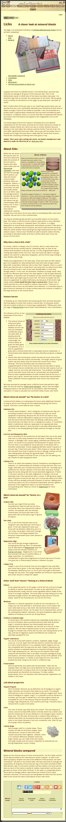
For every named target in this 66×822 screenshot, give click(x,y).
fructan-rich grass (15, 552)
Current (8, 6)
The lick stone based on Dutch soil (21, 84)
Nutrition (13, 6)
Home (3, 6)
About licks (10, 37)
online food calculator (32, 386)
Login (60, 14)
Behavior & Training (23, 6)
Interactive (40, 6)
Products (52, 6)
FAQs (10, 80)
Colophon (33, 9)
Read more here (37, 141)
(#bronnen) (12, 82)
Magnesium (43, 487)
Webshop (46, 6)
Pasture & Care (60, 6)
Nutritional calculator (8, 169)
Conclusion (12, 78)
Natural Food (18, 307)
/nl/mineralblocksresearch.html (44, 30)
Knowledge (33, 6)
